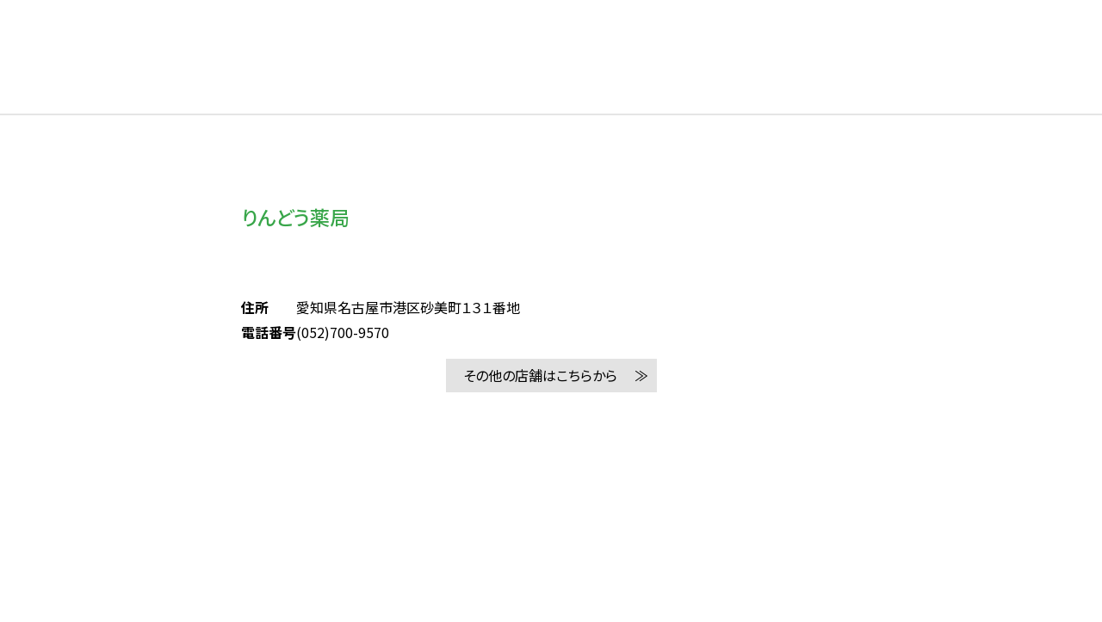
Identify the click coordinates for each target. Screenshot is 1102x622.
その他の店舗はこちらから (540, 375)
